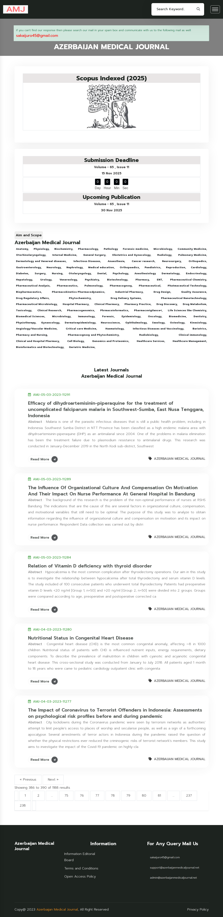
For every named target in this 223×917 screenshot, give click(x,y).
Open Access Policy (80, 876)
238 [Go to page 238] (23, 805)
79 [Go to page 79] (128, 795)
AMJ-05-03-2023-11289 (52, 476)
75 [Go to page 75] (66, 795)
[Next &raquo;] (34, 806)
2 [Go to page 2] (38, 795)
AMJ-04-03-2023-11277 (52, 699)
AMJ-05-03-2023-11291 (51, 392)
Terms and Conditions (81, 868)
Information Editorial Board (79, 857)
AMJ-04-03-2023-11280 (52, 627)
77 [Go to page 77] (97, 795)
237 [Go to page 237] (189, 795)
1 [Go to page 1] (25, 795)
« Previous (28, 779)
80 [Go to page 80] (144, 795)
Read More (44, 457)
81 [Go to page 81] (159, 795)
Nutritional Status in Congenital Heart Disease (80, 635)
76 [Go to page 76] (82, 795)
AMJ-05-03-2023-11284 (52, 555)
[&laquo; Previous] (16, 796)
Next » (53, 779)
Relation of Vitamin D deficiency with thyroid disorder (90, 564)
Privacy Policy (198, 909)
